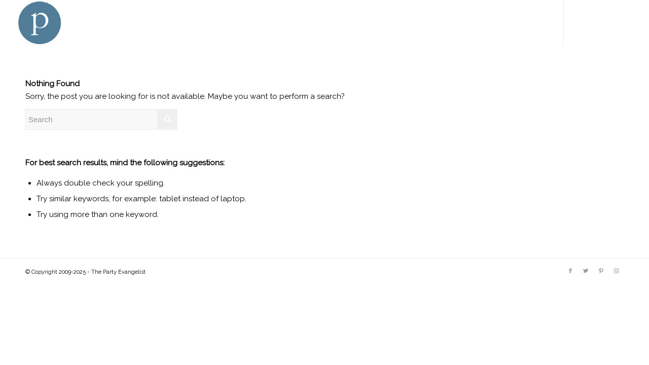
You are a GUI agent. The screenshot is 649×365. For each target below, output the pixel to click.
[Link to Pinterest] (610, 22)
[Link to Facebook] (579, 22)
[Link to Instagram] (625, 22)
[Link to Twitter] (594, 22)
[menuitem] (228, 23)
